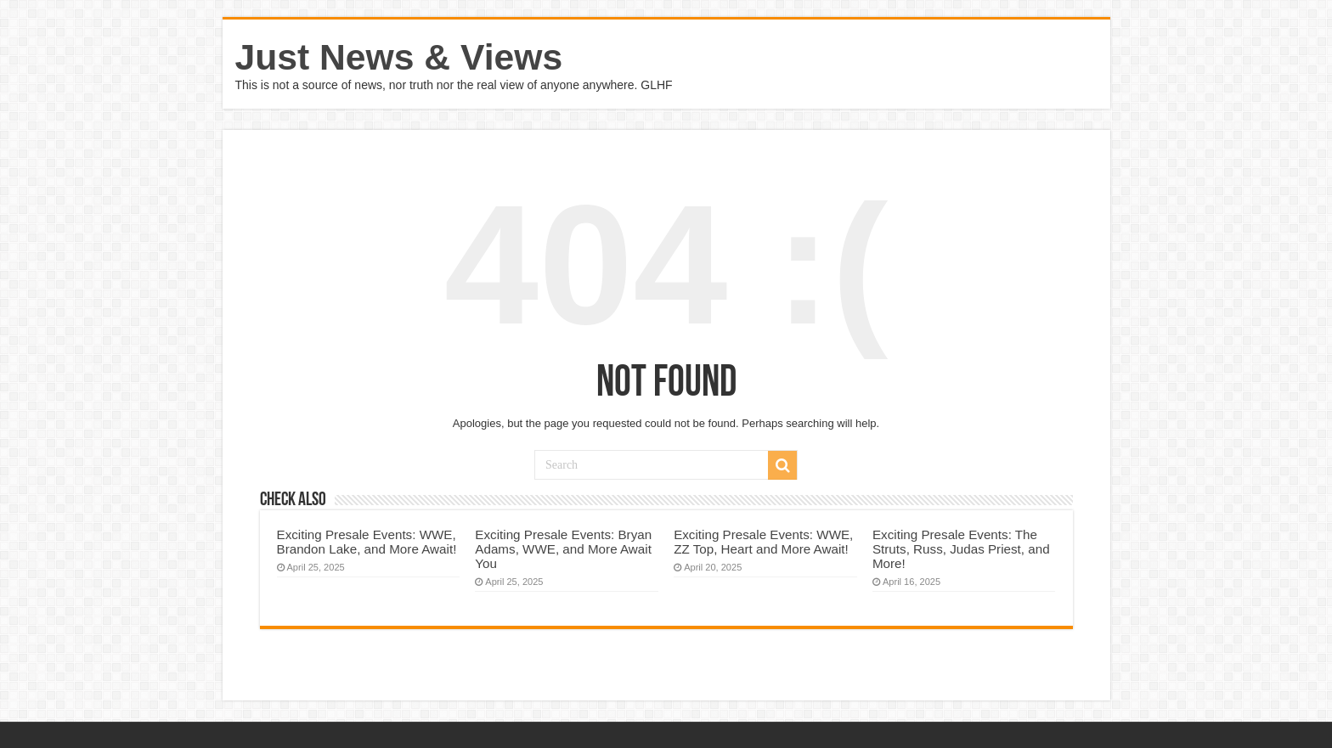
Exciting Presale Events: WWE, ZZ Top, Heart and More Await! (763, 541)
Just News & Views (399, 57)
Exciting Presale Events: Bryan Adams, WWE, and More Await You (563, 549)
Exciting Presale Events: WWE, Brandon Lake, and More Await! (367, 541)
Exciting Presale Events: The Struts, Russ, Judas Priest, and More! (961, 549)
